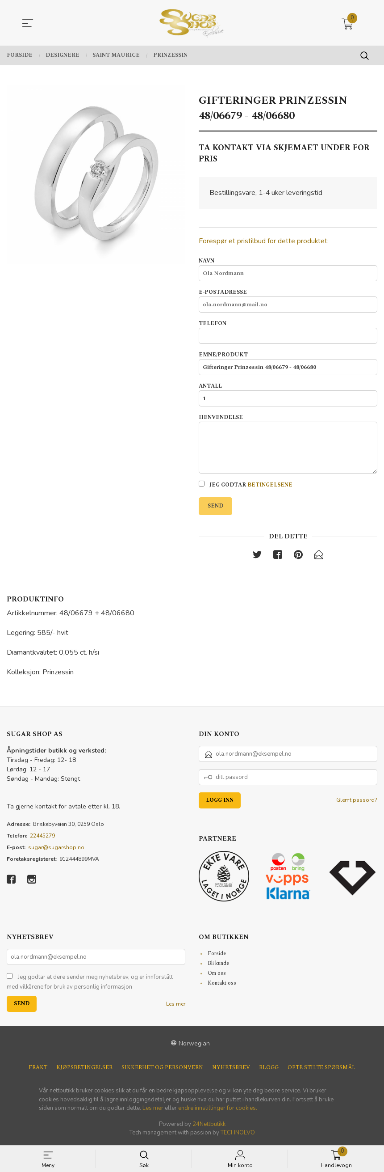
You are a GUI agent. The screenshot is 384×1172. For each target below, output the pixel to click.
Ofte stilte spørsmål (321, 1068)
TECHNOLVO (238, 1133)
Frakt (38, 1068)
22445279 (42, 836)
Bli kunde (218, 964)
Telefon (288, 332)
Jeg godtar (245, 485)
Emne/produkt (288, 363)
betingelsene (269, 485)
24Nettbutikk (208, 1125)
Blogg (269, 1068)
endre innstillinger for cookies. (217, 1108)
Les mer (175, 1004)
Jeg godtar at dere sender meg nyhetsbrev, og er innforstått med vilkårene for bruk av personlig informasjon (90, 982)
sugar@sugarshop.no (56, 847)
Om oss (217, 973)
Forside (217, 954)
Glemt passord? (356, 800)
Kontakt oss (222, 983)
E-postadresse (288, 301)
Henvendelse (288, 444)
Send (215, 506)
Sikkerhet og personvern (162, 1068)
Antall (288, 395)
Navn (288, 270)
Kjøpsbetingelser (84, 1068)
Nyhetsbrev (231, 1068)
